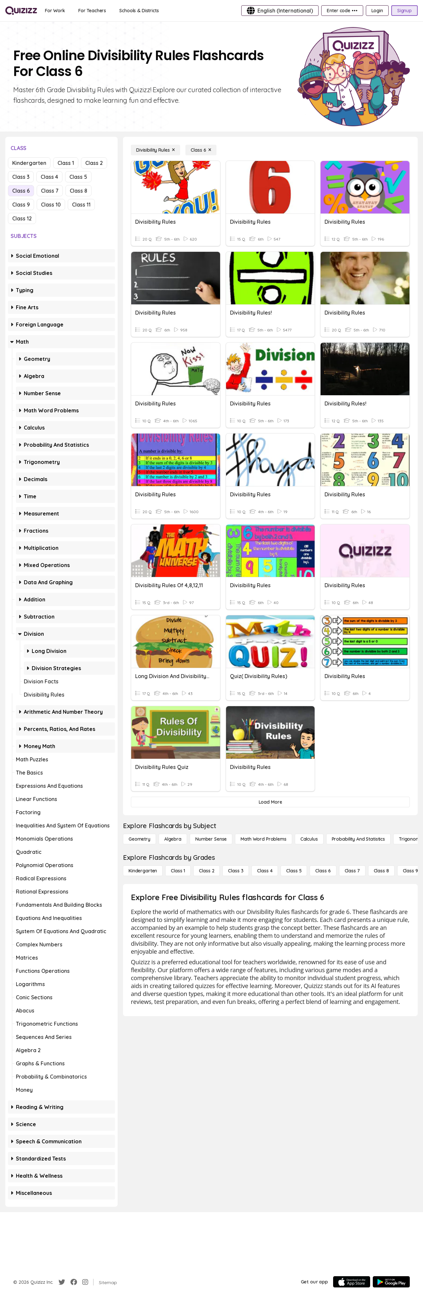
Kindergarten (29, 163)
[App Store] (351, 1281)
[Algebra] (173, 839)
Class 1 (66, 163)
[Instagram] (85, 1282)
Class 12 (22, 218)
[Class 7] (352, 870)
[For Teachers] (92, 10)
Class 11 (81, 204)
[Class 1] (178, 870)
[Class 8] (381, 870)
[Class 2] (206, 870)
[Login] (377, 10)
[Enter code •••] (342, 10)
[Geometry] (139, 839)
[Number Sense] (211, 839)
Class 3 (20, 176)
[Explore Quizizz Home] (21, 10)
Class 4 (49, 176)
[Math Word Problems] (263, 839)
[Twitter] (61, 1282)
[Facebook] (73, 1282)
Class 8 (78, 190)
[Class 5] (294, 870)
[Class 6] (200, 150)
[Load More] (270, 802)
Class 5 (78, 176)
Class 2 (94, 163)
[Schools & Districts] (139, 10)
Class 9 (21, 204)
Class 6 (21, 190)
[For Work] (55, 10)
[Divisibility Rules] (155, 150)
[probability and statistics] (358, 839)
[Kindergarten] (143, 870)
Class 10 (51, 204)
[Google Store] (391, 1281)
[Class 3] (235, 870)
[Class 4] (264, 870)
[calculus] (309, 839)
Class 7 (49, 190)
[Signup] (404, 10)
